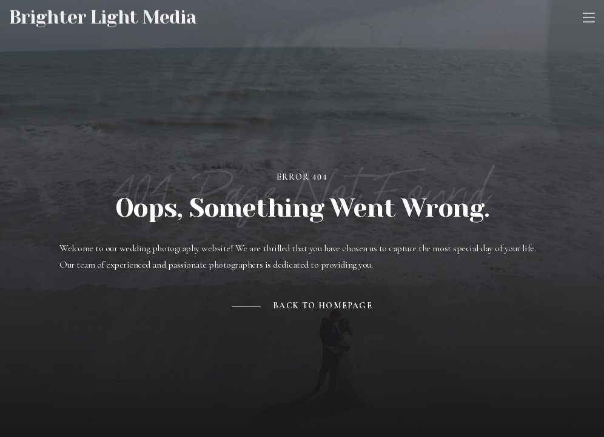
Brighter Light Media (102, 15)
